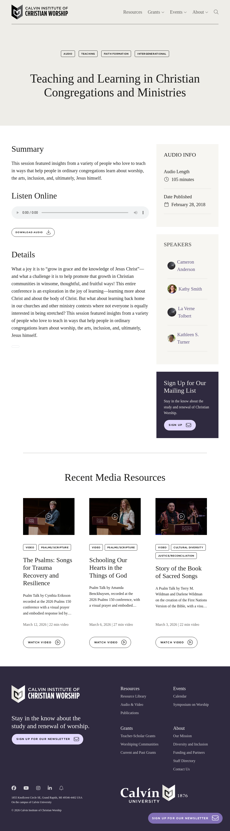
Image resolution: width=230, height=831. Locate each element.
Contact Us (181, 769)
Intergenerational (151, 53)
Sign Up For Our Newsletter (185, 818)
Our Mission (182, 736)
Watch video (44, 642)
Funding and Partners (189, 752)
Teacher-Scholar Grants (138, 736)
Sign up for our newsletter (47, 739)
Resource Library (133, 696)
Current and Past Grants (138, 752)
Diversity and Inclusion (190, 744)
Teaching (88, 53)
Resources (132, 12)
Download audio (33, 232)
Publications (130, 713)
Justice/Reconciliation (176, 555)
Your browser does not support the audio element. (80, 212)
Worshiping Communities (140, 744)
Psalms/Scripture (55, 547)
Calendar (180, 696)
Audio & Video (132, 704)
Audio (67, 53)
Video (30, 547)
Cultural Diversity (188, 547)
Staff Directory (184, 761)
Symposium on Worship (191, 704)
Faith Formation (116, 53)
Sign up (180, 425)
